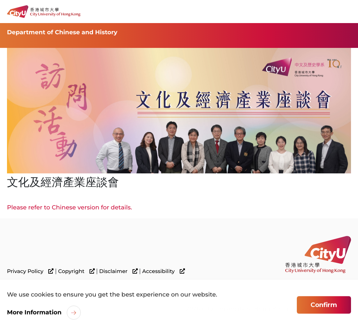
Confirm (323, 305)
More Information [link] (34, 313)
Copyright (76, 271)
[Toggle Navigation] (346, 11)
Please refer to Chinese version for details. (69, 207)
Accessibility (163, 271)
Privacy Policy (30, 271)
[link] (318, 254)
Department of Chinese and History (62, 32)
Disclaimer (118, 271)
